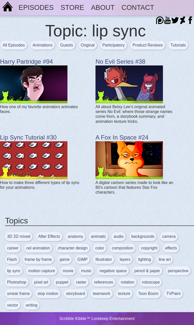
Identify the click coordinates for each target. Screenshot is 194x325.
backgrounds (143, 236)
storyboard (75, 293)
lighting (144, 259)
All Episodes (14, 45)
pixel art (41, 282)
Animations (43, 45)
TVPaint (173, 293)
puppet (62, 282)
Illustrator (103, 259)
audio (119, 236)
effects (171, 248)
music (86, 271)
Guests (66, 45)
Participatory (113, 45)
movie (68, 271)
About (103, 7)
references (103, 282)
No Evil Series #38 (120, 61)
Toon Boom (148, 293)
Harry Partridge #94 (26, 61)
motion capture (41, 271)
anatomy (75, 236)
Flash (12, 259)
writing (31, 305)
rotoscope (151, 282)
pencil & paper (147, 271)
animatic (98, 236)
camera (169, 236)
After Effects (49, 236)
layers (125, 259)
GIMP (82, 259)
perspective (178, 271)
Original (88, 45)
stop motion (47, 293)
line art (165, 259)
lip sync (13, 271)
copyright (149, 248)
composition (122, 248)
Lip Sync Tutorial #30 (28, 137)
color (99, 248)
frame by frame (38, 259)
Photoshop (17, 282)
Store (72, 7)
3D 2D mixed (18, 236)
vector (12, 305)
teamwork (101, 293)
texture (124, 293)
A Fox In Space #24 (121, 137)
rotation (127, 282)
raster (81, 282)
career (12, 248)
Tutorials (178, 45)
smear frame (18, 293)
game (65, 259)
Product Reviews (147, 45)
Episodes (36, 7)
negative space (113, 271)
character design (73, 248)
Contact (138, 7)
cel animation (38, 248)
